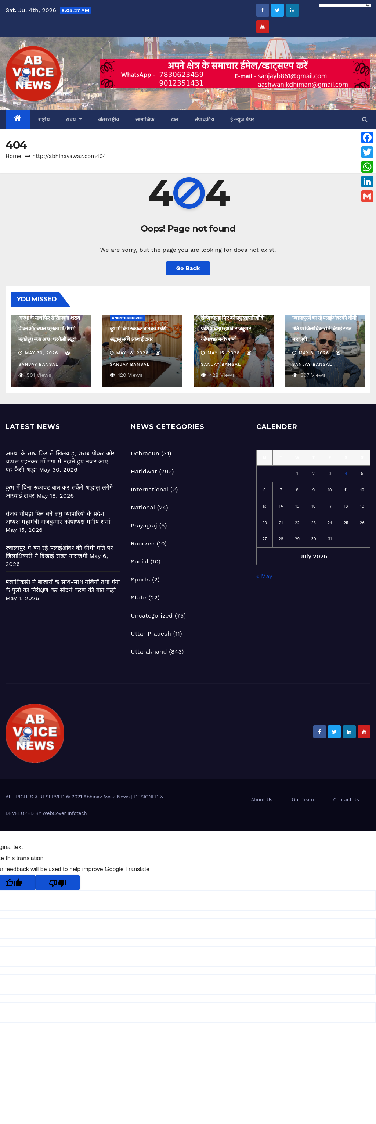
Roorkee (143, 543)
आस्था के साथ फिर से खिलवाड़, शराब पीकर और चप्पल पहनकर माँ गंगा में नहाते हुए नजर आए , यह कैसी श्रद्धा (48, 329)
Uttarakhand (149, 651)
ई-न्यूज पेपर (242, 119)
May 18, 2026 (132, 352)
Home (13, 156)
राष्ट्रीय (44, 119)
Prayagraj (144, 525)
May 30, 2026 (41, 352)
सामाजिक (145, 119)
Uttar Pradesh (151, 633)
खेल (174, 119)
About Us (261, 799)
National (143, 507)
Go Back (188, 268)
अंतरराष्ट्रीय (108, 119)
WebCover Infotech (65, 813)
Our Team (303, 799)
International (149, 489)
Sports (140, 579)
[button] (365, 119)
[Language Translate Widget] (345, 5)
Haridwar (144, 471)
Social (139, 561)
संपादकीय (204, 119)
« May (264, 576)
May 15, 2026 (223, 352)
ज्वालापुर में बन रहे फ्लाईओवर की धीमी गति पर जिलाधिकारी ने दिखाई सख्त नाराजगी (324, 329)
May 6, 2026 (314, 352)
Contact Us (346, 799)
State (139, 597)
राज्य (74, 119)
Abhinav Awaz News (106, 796)
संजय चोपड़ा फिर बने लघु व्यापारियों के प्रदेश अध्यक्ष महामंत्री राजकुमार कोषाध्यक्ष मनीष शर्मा (232, 329)
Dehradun (145, 453)
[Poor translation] (58, 882)
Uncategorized (127, 318)
